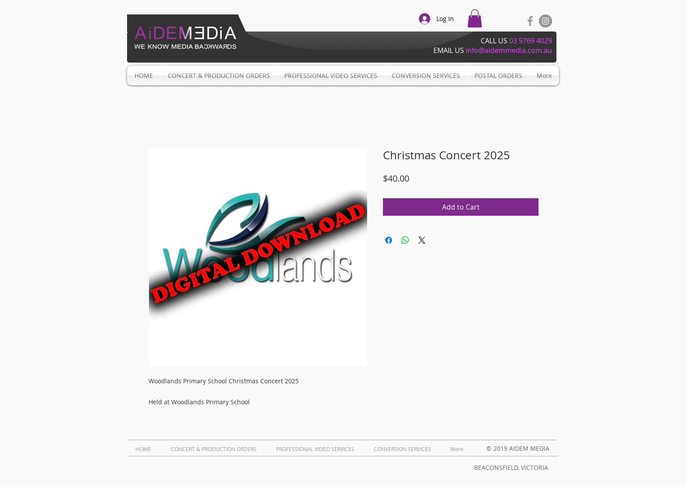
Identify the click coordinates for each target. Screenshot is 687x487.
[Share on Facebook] (388, 240)
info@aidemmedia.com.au (509, 50)
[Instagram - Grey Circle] (545, 21)
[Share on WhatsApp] (405, 240)
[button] (474, 18)
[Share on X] (422, 240)
